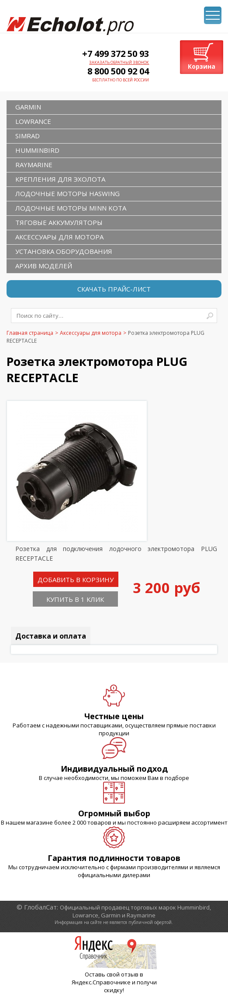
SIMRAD (27, 135)
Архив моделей (43, 265)
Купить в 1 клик (75, 599)
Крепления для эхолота (60, 179)
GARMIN (28, 106)
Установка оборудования (63, 251)
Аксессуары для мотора (59, 236)
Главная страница (30, 333)
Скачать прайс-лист (114, 289)
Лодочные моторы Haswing (67, 193)
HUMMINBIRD (37, 150)
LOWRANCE (33, 121)
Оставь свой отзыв (111, 974)
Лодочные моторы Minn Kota (70, 208)
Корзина (201, 66)
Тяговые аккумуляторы (59, 222)
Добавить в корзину (76, 579)
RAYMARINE (33, 164)
